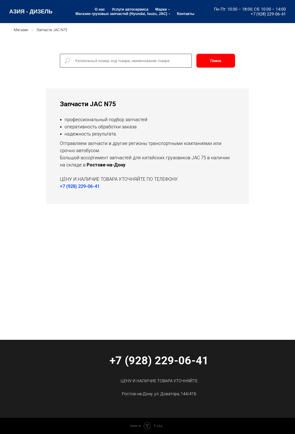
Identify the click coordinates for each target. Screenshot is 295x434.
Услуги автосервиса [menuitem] (130, 9)
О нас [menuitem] (100, 9)
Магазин (21, 30)
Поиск (215, 61)
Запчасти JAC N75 (51, 30)
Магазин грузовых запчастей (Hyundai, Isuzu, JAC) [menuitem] (121, 14)
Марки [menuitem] (161, 9)
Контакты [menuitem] (185, 14)
